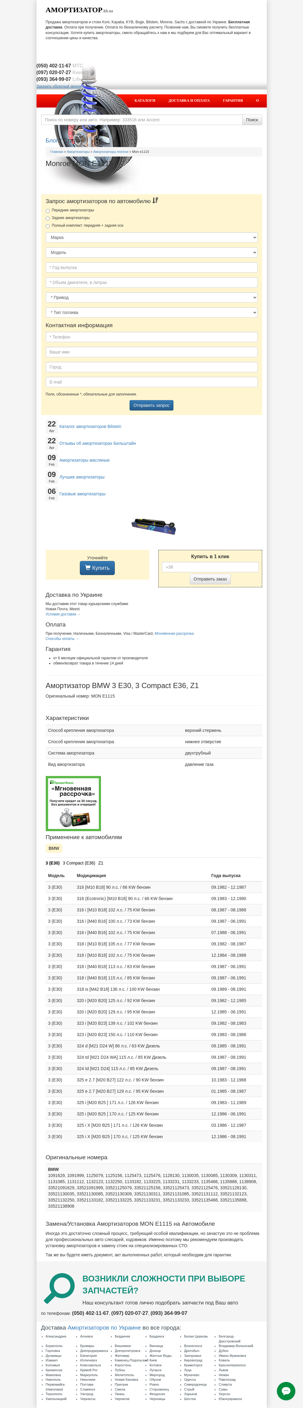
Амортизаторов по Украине (104, 1327)
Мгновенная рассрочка (174, 633)
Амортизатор (74, 10)
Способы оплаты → (63, 639)
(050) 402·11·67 (90, 1313)
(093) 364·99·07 (168, 1313)
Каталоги (144, 100)
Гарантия (233, 100)
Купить (97, 568)
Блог (52, 140)
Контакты (242, 113)
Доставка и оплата (189, 100)
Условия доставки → (63, 614)
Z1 (100, 863)
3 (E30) (53, 863)
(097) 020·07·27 (129, 1313)
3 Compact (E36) (79, 863)
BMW (54, 848)
